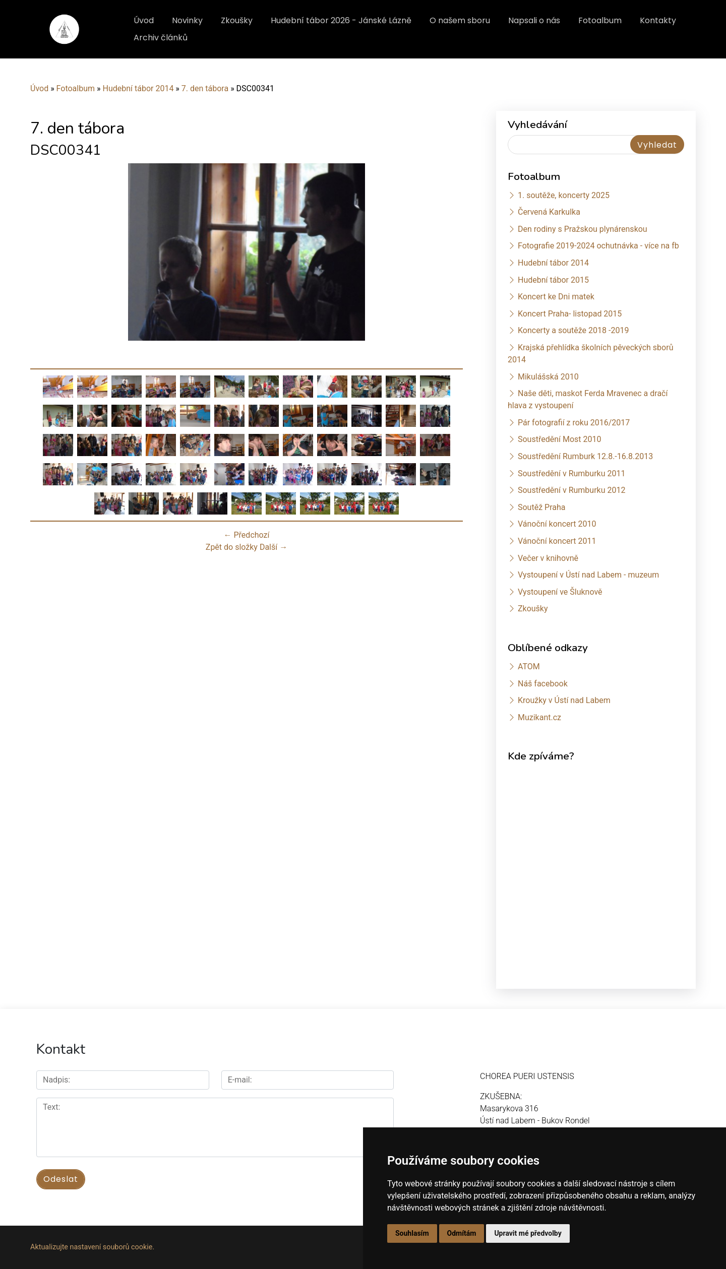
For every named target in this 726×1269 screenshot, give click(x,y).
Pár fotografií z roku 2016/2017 (574, 422)
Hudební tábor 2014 (137, 88)
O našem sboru (460, 20)
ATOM (529, 666)
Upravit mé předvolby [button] (527, 1233)
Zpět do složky (232, 547)
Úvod (144, 20)
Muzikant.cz (539, 717)
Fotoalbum (600, 20)
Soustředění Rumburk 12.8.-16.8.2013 (585, 456)
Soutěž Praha (542, 507)
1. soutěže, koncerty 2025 (564, 195)
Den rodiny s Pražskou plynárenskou (582, 229)
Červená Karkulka (549, 212)
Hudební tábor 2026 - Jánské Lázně (341, 20)
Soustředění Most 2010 (559, 439)
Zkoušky (237, 20)
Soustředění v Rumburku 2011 (572, 473)
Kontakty (658, 20)
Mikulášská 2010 (548, 377)
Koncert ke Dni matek (556, 296)
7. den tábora (205, 88)
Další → (273, 547)
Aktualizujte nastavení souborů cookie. (92, 1247)
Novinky (187, 20)
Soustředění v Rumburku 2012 (572, 490)
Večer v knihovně (548, 558)
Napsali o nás (534, 20)
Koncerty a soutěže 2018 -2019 (573, 330)
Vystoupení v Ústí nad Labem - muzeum (588, 575)
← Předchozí (247, 535)
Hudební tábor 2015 (553, 280)
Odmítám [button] (461, 1233)
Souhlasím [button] (412, 1233)
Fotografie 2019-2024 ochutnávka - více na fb (598, 245)
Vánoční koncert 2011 (557, 541)
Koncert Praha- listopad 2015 (570, 314)
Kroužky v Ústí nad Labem (564, 700)
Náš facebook (543, 683)
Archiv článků (161, 37)
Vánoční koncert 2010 (557, 524)
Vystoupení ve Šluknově (560, 592)
